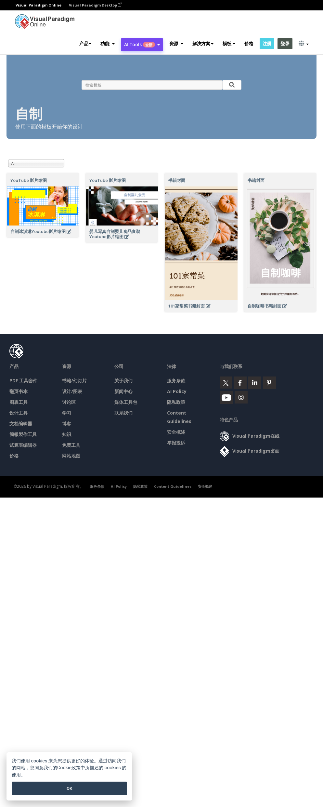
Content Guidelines (172, 486)
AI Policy (177, 391)
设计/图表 (72, 391)
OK (69, 788)
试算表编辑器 (23, 445)
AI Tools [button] (142, 44)
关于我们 (123, 380)
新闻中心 (123, 391)
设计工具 (18, 413)
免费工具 (71, 445)
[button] (107, 43)
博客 (66, 423)
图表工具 (18, 402)
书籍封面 (176, 180)
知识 (66, 434)
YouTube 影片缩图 (28, 180)
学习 (66, 413)
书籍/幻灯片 (74, 380)
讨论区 (69, 402)
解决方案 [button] (202, 43)
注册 (267, 43)
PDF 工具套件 (23, 380)
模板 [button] (229, 43)
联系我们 (123, 413)
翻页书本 (18, 391)
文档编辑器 (20, 423)
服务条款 (176, 380)
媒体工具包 (125, 402)
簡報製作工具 (23, 434)
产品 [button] (85, 43)
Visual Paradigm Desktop (95, 5)
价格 (248, 43)
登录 (284, 43)
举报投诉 (176, 443)
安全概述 (176, 432)
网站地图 (71, 456)
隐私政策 (176, 402)
